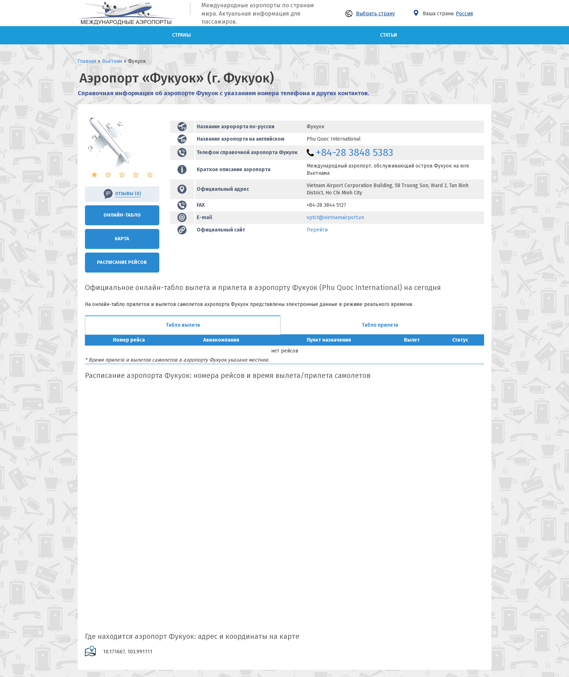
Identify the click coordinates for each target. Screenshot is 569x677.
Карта (122, 238)
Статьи (388, 35)
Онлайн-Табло (122, 215)
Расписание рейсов (122, 262)
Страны (181, 35)
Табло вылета (183, 325)
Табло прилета (380, 325)
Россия (464, 14)
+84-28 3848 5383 (354, 152)
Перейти (317, 230)
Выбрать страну (370, 14)
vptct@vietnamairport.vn (335, 217)
